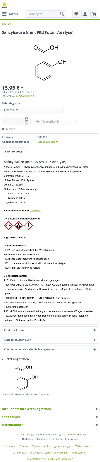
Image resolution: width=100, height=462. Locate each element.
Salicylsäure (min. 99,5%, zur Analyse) (26, 394)
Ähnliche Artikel (14, 330)
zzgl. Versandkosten (23, 95)
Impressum (78, 452)
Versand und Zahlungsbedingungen (51, 446)
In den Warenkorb (54, 120)
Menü (10, 13)
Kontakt (23, 446)
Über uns (10, 446)
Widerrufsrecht (83, 446)
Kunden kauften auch (17, 339)
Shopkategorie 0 (48, 141)
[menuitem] (10, 14)
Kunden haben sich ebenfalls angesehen (29, 349)
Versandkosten (70, 434)
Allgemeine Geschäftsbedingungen (49, 452)
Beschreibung (13, 151)
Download (35, 210)
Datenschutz (19, 452)
